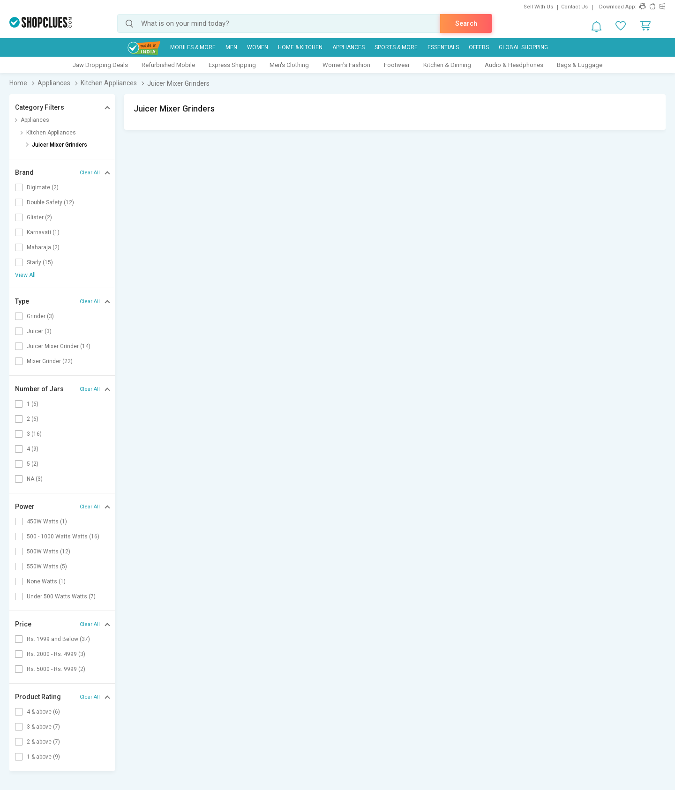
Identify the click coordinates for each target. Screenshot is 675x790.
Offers (479, 47)
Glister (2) (39, 217)
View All (25, 275)
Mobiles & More (193, 47)
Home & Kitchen (300, 47)
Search (466, 23)
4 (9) (32, 449)
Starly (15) (40, 262)
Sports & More (396, 47)
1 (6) (32, 404)
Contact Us (574, 7)
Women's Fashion (346, 64)
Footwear (397, 64)
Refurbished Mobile (168, 64)
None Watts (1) (46, 581)
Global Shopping (523, 47)
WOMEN (257, 47)
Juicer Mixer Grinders (59, 145)
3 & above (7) (43, 726)
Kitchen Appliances (51, 132)
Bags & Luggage (579, 64)
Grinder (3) (40, 316)
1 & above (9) (43, 756)
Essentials (443, 47)
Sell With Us (538, 7)
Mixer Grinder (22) (50, 361)
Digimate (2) (43, 187)
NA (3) (35, 479)
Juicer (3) (39, 331)
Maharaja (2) (43, 247)
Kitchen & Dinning (447, 64)
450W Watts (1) (47, 521)
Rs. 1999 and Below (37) (58, 639)
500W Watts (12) (48, 551)
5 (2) (32, 464)
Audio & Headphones (514, 64)
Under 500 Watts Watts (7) (61, 596)
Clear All (90, 173)
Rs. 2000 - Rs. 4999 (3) (56, 654)
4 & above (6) (43, 711)
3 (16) (34, 434)
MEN (231, 47)
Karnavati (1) (43, 232)
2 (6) (32, 419)
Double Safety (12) (50, 202)
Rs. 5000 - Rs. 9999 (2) (56, 669)
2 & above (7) (43, 741)
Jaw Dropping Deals (100, 64)
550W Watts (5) (47, 566)
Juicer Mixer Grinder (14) (58, 346)
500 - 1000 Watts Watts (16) (63, 536)
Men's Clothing (289, 64)
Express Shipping (232, 64)
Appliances (348, 47)
